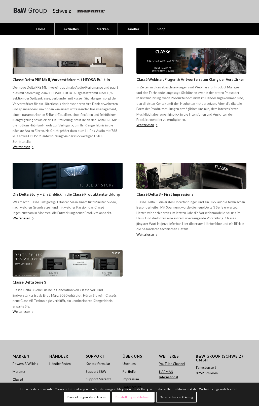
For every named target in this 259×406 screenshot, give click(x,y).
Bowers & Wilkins (25, 364)
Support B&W (96, 371)
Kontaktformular (98, 364)
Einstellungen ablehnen (133, 397)
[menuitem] (40, 29)
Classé (18, 380)
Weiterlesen (24, 147)
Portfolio (129, 371)
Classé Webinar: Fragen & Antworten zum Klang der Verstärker (190, 79)
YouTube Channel (172, 364)
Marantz (19, 371)
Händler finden (60, 364)
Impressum (131, 379)
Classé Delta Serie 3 (29, 282)
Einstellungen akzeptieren (86, 397)
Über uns (129, 364)
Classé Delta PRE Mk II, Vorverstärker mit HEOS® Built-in (61, 80)
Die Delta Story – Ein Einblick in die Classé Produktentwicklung (66, 194)
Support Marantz (98, 379)
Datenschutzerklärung (176, 397)
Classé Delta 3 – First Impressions (164, 194)
